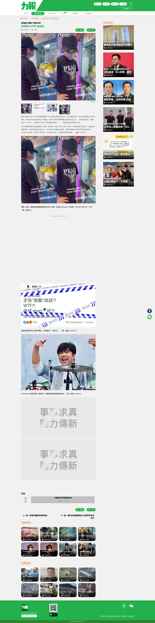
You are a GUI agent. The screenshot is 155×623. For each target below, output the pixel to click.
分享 (92, 30)
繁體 (124, 4)
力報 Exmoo (30, 616)
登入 (99, 4)
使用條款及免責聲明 (113, 616)
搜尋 (107, 4)
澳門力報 (23, 19)
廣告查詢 (131, 616)
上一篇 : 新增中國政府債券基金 (35, 515)
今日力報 (51, 13)
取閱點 (75, 13)
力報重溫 (88, 13)
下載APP (125, 9)
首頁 (26, 13)
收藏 (81, 30)
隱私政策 (124, 616)
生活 (64, 13)
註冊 (59, 501)
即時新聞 (37, 13)
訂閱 (116, 4)
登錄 (66, 501)
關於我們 (103, 616)
